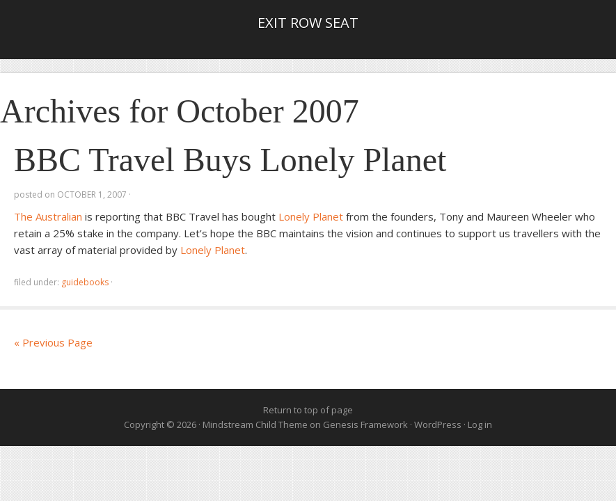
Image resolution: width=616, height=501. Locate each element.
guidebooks (85, 282)
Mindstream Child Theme (255, 424)
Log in (480, 424)
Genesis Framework (365, 424)
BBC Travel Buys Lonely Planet (230, 159)
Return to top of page (308, 410)
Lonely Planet (310, 216)
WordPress (437, 424)
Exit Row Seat (308, 22)
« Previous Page (53, 342)
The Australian (48, 216)
